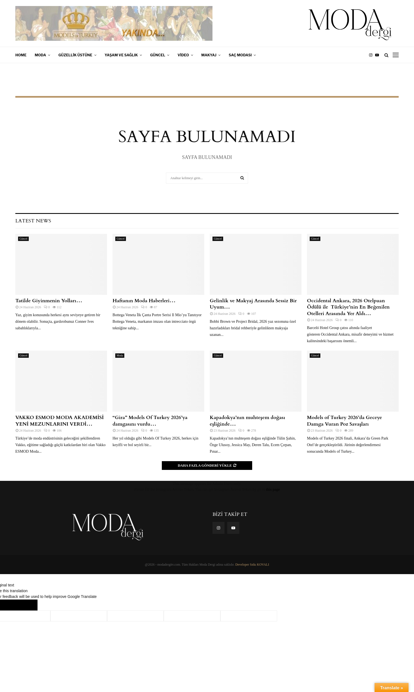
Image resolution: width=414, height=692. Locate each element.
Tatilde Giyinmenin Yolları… (48, 300)
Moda (40, 55)
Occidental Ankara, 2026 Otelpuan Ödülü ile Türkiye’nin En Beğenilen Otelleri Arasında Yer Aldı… (348, 307)
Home (21, 55)
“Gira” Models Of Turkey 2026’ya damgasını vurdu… (150, 420)
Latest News (33, 220)
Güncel (157, 55)
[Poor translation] (27, 605)
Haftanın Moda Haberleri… (144, 300)
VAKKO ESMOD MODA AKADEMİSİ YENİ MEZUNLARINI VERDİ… (59, 420)
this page (273, 489)
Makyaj (208, 55)
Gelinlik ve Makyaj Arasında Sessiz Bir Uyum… (253, 303)
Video (183, 55)
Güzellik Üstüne (75, 55)
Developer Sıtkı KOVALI (252, 564)
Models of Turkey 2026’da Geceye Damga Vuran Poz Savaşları (344, 420)
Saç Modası (240, 55)
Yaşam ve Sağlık (121, 55)
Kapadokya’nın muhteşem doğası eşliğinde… (247, 420)
